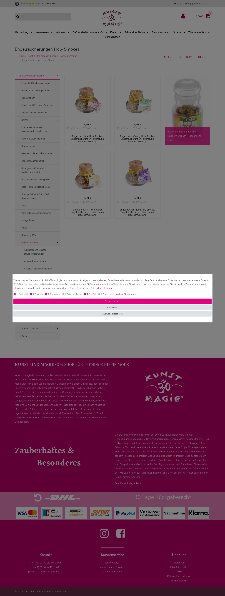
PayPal (92, 294)
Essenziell (23, 294)
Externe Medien (74, 294)
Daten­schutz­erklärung (101, 288)
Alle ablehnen (112, 307)
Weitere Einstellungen (126, 294)
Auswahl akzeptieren (112, 313)
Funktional (108, 294)
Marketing (55, 294)
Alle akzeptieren (112, 301)
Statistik (39, 294)
